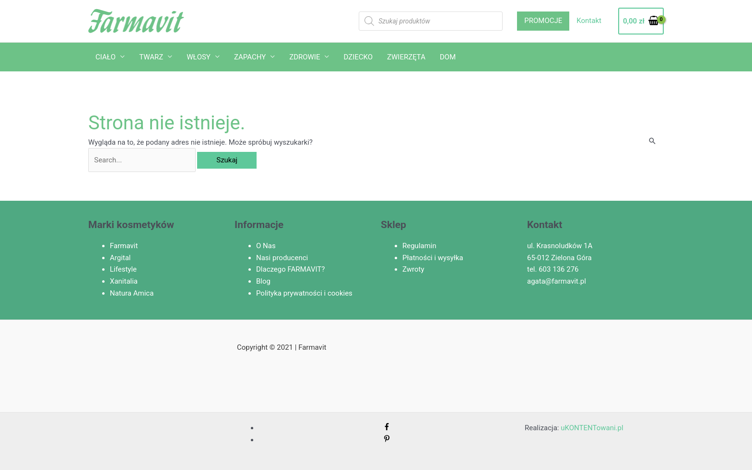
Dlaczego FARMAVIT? (290, 269)
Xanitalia (124, 281)
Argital (120, 257)
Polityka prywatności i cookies (304, 293)
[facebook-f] (386, 428)
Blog (263, 281)
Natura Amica (131, 293)
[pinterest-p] (386, 440)
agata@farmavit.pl (556, 281)
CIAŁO (105, 57)
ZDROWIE (304, 57)
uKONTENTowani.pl (592, 428)
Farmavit (124, 245)
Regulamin (419, 245)
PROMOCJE (543, 20)
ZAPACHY (250, 57)
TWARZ (151, 57)
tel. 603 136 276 (553, 269)
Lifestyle (123, 269)
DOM (448, 57)
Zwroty (413, 269)
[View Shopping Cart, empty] (641, 21)
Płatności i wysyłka (432, 257)
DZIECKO (358, 57)
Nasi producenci (282, 257)
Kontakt (588, 20)
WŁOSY (199, 57)
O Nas (266, 245)
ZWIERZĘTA (406, 57)
